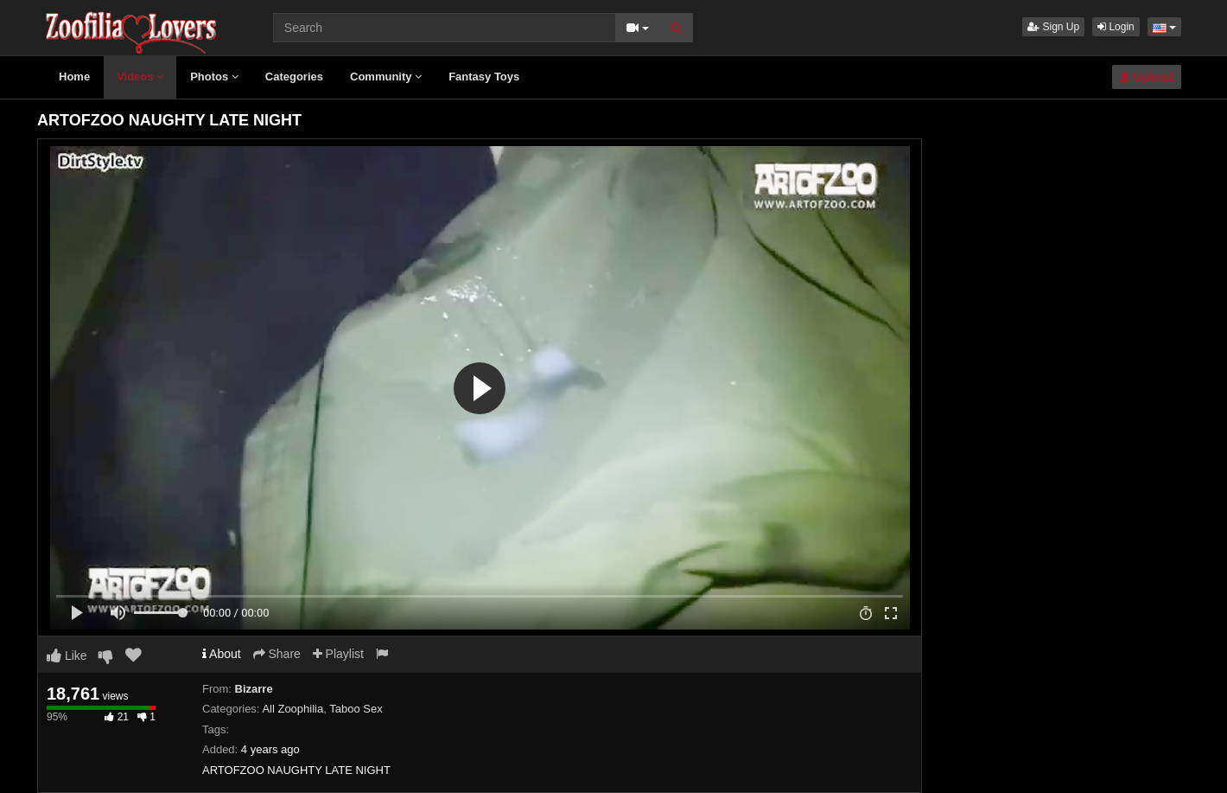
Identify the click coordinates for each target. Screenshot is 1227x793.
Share (277, 654)
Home (74, 76)
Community (386, 76)
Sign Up (1053, 27)
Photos (214, 76)
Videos (140, 76)
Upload (1146, 77)
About (221, 654)
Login (1116, 27)
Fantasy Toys (483, 76)
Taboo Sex (355, 708)
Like (67, 655)
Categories (294, 76)
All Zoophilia (292, 708)
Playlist (338, 654)
